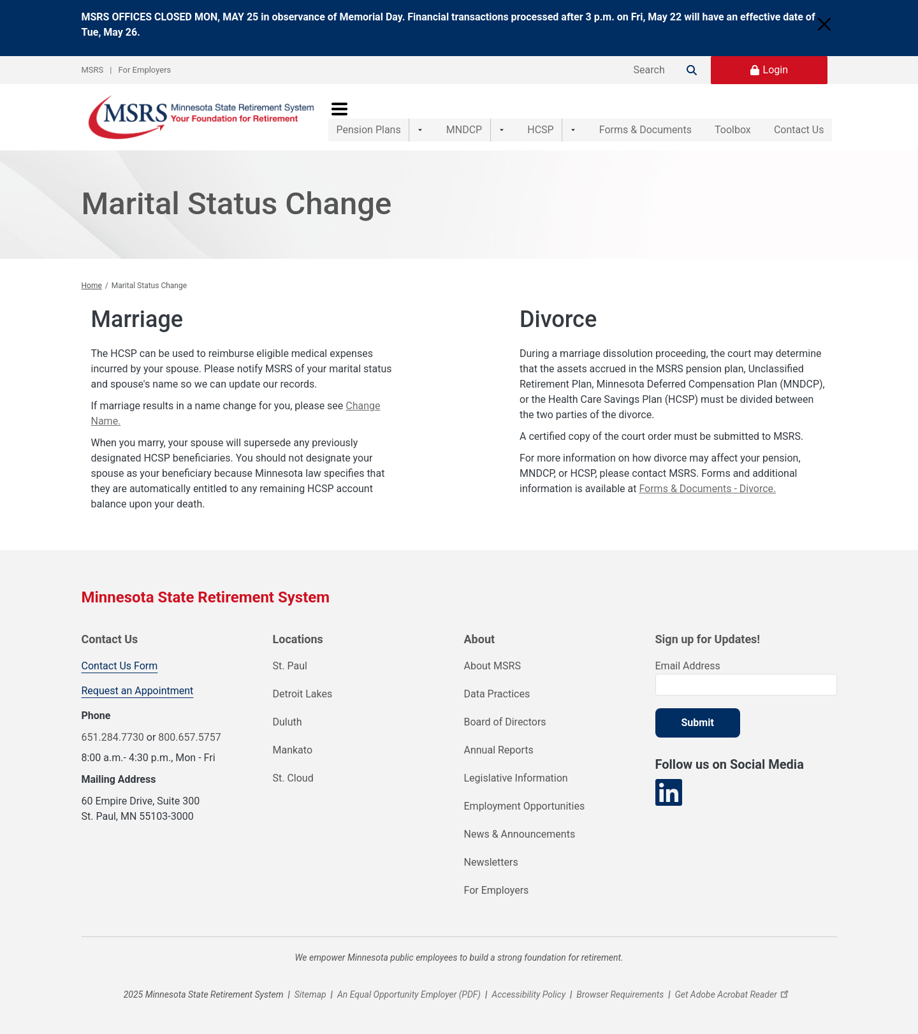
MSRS (93, 70)
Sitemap (310, 994)
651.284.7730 (113, 737)
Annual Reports (499, 750)
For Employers (145, 70)
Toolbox (719, 117)
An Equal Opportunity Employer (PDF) (409, 994)
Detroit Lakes (303, 694)
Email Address (687, 666)
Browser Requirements (620, 994)
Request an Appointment (138, 691)
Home (92, 285)
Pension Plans (369, 117)
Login (775, 70)
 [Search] (692, 70)
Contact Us (799, 117)
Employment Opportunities (524, 806)
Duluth (287, 722)
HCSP (522, 117)
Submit (697, 723)
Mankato (293, 750)
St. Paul (290, 666)
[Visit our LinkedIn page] (668, 792)
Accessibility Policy (528, 994)
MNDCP (455, 117)
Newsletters (491, 862)
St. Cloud (293, 778)
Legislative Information (516, 778)
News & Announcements (520, 834)
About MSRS (492, 666)
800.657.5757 (189, 737)
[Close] (824, 24)
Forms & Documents (618, 117)
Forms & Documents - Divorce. (707, 489)
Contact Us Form (120, 666)
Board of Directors (505, 722)
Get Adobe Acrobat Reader (733, 994)
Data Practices (497, 694)
